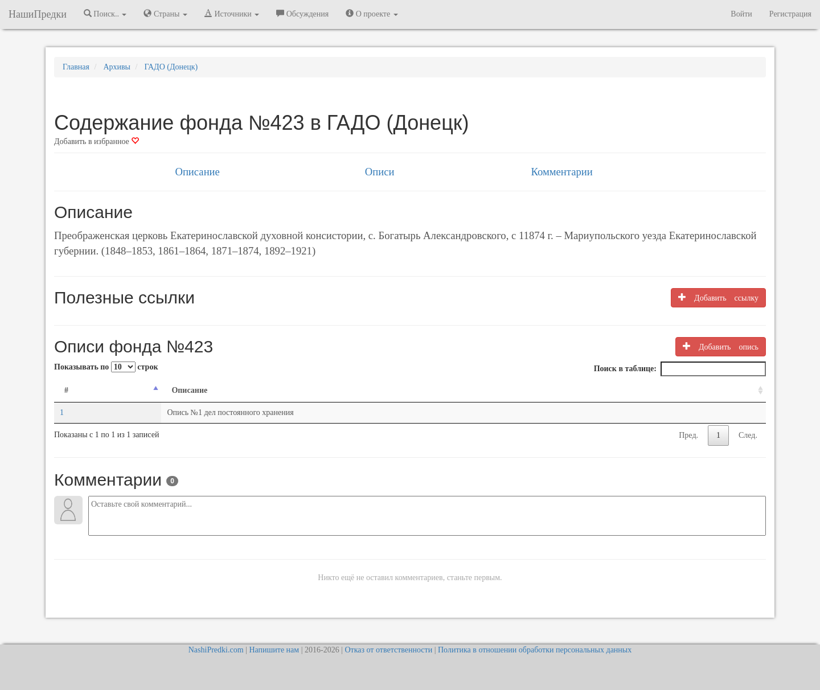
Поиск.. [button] (105, 13)
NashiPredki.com (216, 650)
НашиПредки (38, 14)
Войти (741, 14)
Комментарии (561, 172)
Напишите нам (274, 650)
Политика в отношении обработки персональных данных (535, 650)
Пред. (688, 435)
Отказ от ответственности (388, 650)
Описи (380, 172)
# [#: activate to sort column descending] (66, 390)
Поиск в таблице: (680, 369)
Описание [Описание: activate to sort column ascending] (189, 390)
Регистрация (790, 14)
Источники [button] (231, 13)
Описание (197, 172)
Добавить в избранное (96, 141)
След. (748, 435)
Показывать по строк (106, 367)
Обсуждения (302, 13)
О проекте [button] (371, 13)
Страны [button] (165, 13)
